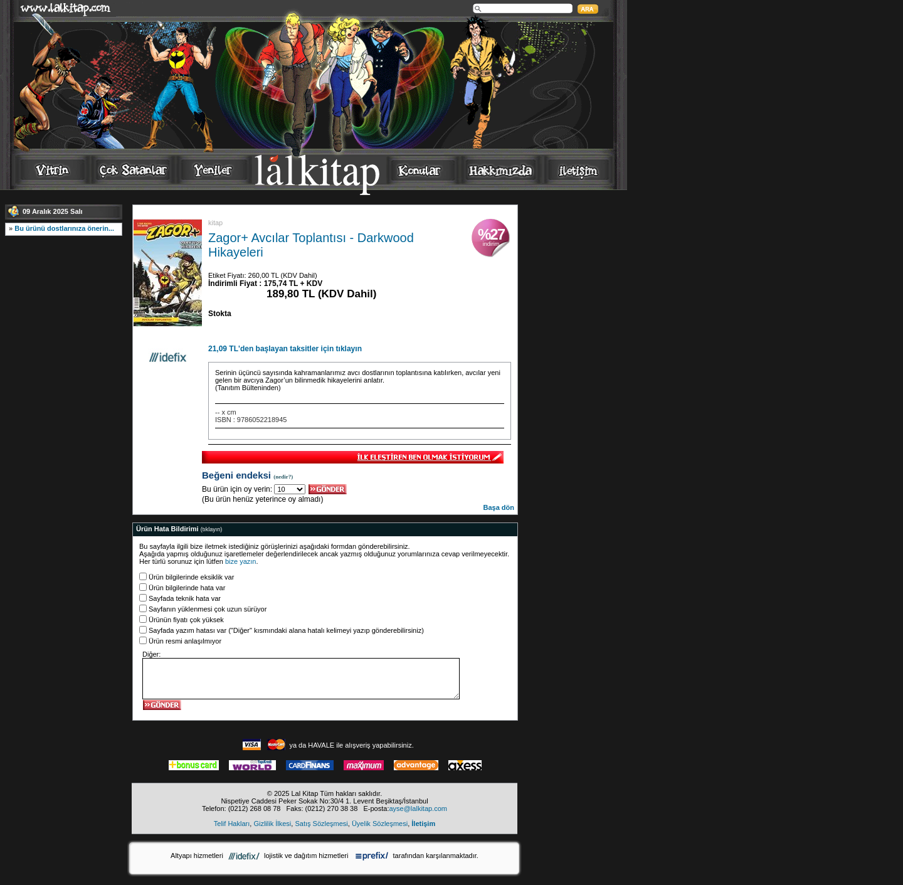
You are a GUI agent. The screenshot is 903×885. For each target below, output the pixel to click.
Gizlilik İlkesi (272, 823)
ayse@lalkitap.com (417, 808)
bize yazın (240, 561)
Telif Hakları (232, 823)
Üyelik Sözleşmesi (380, 823)
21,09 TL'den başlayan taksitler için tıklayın (285, 348)
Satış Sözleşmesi (321, 823)
